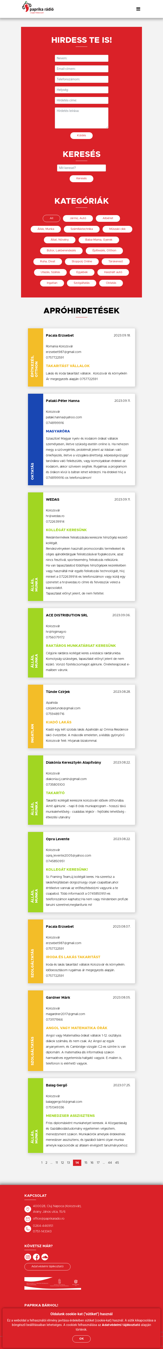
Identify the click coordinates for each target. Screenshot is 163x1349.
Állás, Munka (45, 229)
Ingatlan (52, 283)
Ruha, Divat (47, 261)
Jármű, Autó (78, 218)
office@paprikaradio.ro (48, 1218)
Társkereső (115, 261)
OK (81, 1338)
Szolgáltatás (82, 283)
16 (92, 1162)
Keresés (81, 178)
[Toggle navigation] (138, 9)
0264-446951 (43, 1225)
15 (85, 1162)
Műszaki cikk (117, 229)
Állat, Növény (60, 239)
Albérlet (108, 218)
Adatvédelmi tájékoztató (47, 1266)
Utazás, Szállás (50, 272)
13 (68, 1162)
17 (98, 1162)
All (51, 218)
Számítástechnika (82, 229)
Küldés (81, 135)
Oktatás (111, 283)
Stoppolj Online (82, 261)
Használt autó (113, 272)
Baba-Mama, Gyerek (98, 239)
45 (117, 1162)
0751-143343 (42, 1231)
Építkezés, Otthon (104, 250)
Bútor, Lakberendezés (61, 250)
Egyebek (82, 272)
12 (62, 1162)
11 (57, 1162)
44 (110, 1162)
